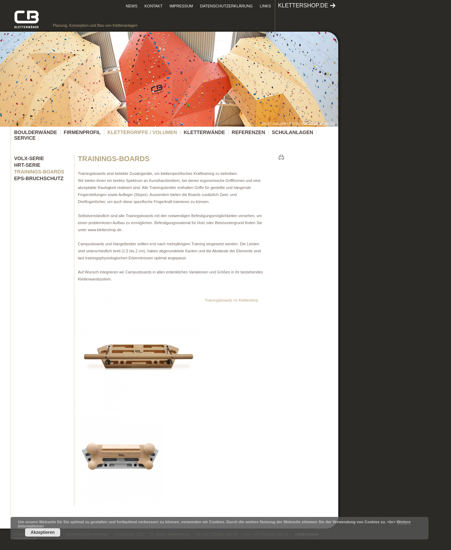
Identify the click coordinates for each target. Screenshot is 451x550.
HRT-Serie (27, 165)
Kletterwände (204, 132)
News (131, 6)
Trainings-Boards (39, 172)
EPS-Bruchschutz (38, 178)
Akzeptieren (43, 532)
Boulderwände (35, 132)
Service (25, 138)
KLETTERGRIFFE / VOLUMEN (142, 132)
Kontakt (153, 6)
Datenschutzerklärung (226, 6)
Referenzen (248, 132)
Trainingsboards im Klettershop (231, 300)
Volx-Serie (29, 158)
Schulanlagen (292, 132)
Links (265, 6)
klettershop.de (303, 5)
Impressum (181, 6)
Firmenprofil (82, 132)
